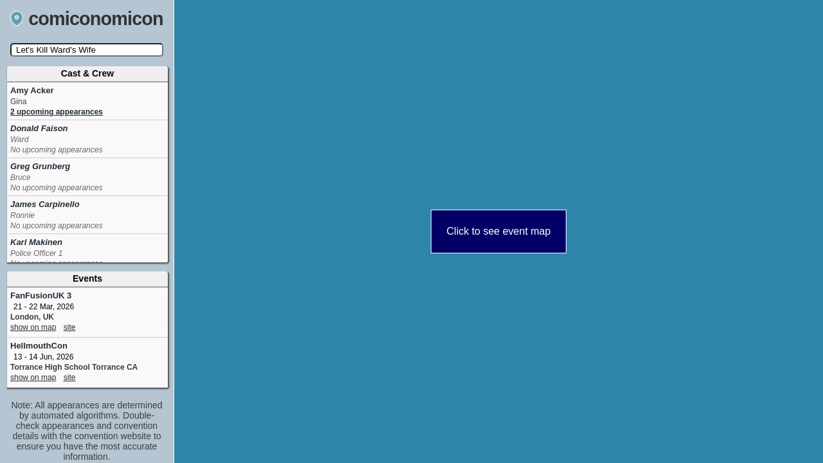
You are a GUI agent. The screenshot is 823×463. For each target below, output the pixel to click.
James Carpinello (45, 204)
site (70, 327)
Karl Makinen (36, 242)
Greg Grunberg (40, 166)
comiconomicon (86, 18)
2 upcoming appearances (56, 111)
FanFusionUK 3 (40, 295)
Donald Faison (39, 128)
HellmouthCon (39, 345)
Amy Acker (31, 90)
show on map (33, 327)
